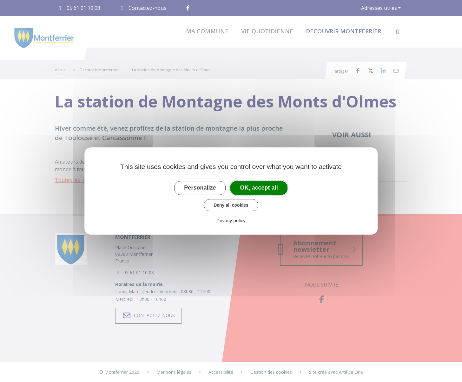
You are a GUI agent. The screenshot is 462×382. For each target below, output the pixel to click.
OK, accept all (259, 188)
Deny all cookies (231, 205)
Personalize (200, 188)
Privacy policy (231, 220)
